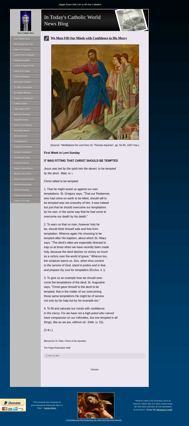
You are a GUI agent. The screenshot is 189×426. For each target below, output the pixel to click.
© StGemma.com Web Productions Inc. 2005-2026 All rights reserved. (94, 420)
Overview (94, 369)
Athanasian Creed (164, 410)
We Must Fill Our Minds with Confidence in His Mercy (89, 38)
